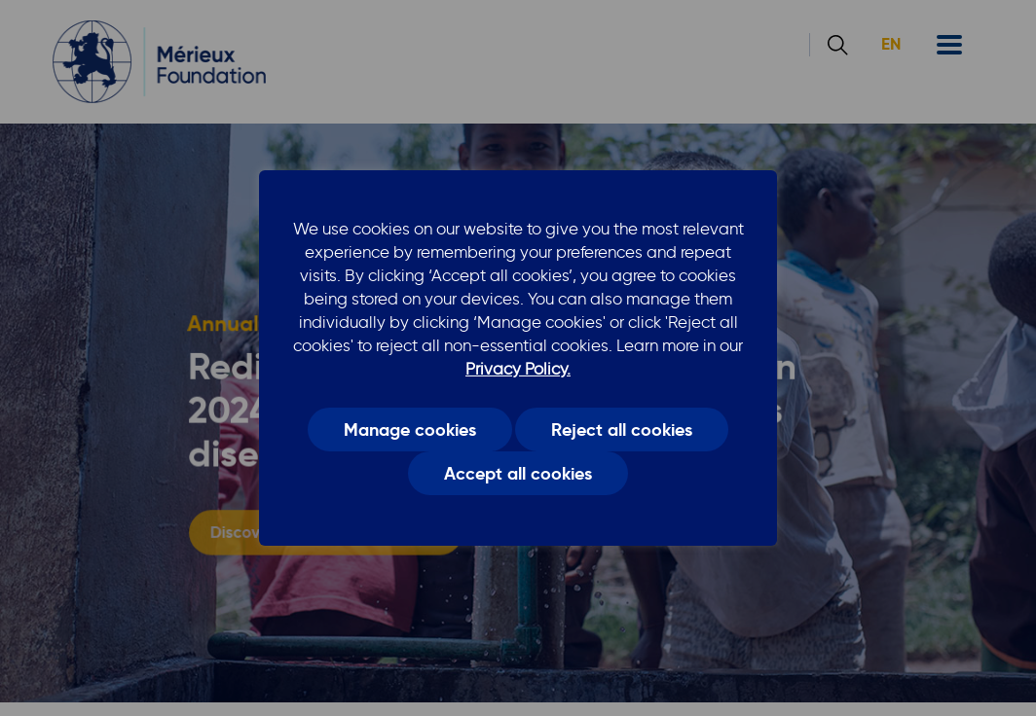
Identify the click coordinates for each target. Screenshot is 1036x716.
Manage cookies (410, 429)
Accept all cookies (518, 473)
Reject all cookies (621, 429)
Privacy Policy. (518, 368)
